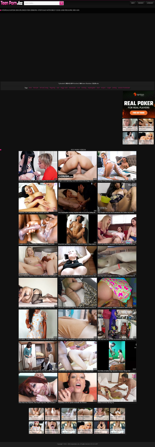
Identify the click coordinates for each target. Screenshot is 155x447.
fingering (52, 88)
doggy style (64, 88)
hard (98, 88)
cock (78, 88)
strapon (103, 88)
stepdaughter (92, 88)
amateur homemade (124, 88)
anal (58, 88)
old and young (44, 88)
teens (30, 88)
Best (132, 3)
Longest (150, 3)
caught (109, 88)
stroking (83, 88)
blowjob (35, 88)
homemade (72, 88)
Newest (141, 3)
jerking (114, 88)
